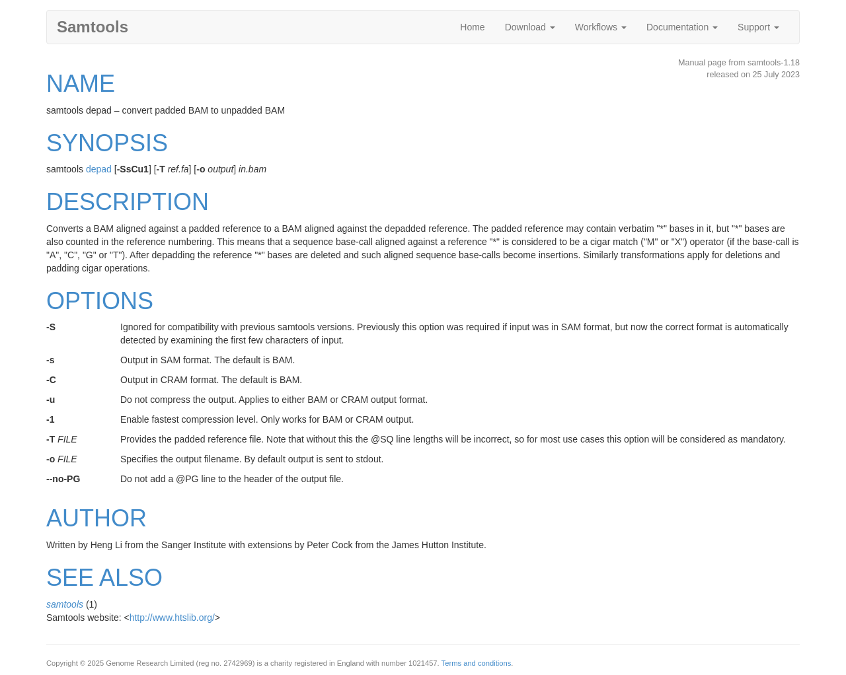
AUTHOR (96, 518)
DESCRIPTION (127, 201)
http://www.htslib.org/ (172, 617)
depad (99, 169)
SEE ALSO (104, 577)
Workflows (601, 27)
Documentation (682, 27)
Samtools (92, 27)
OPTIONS (99, 300)
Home (472, 27)
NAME (80, 83)
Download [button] (530, 27)
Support (758, 27)
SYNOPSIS (107, 143)
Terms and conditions (477, 663)
